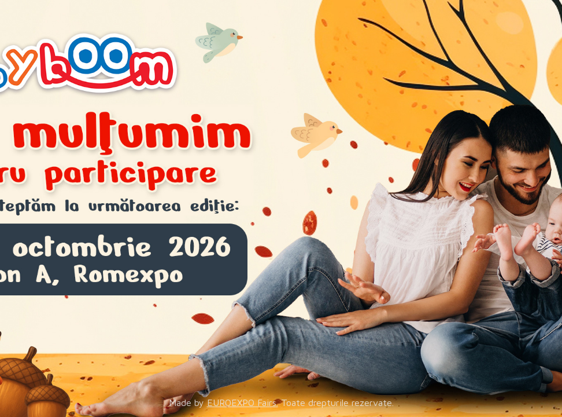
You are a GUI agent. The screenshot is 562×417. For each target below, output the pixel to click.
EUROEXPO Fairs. (242, 402)
